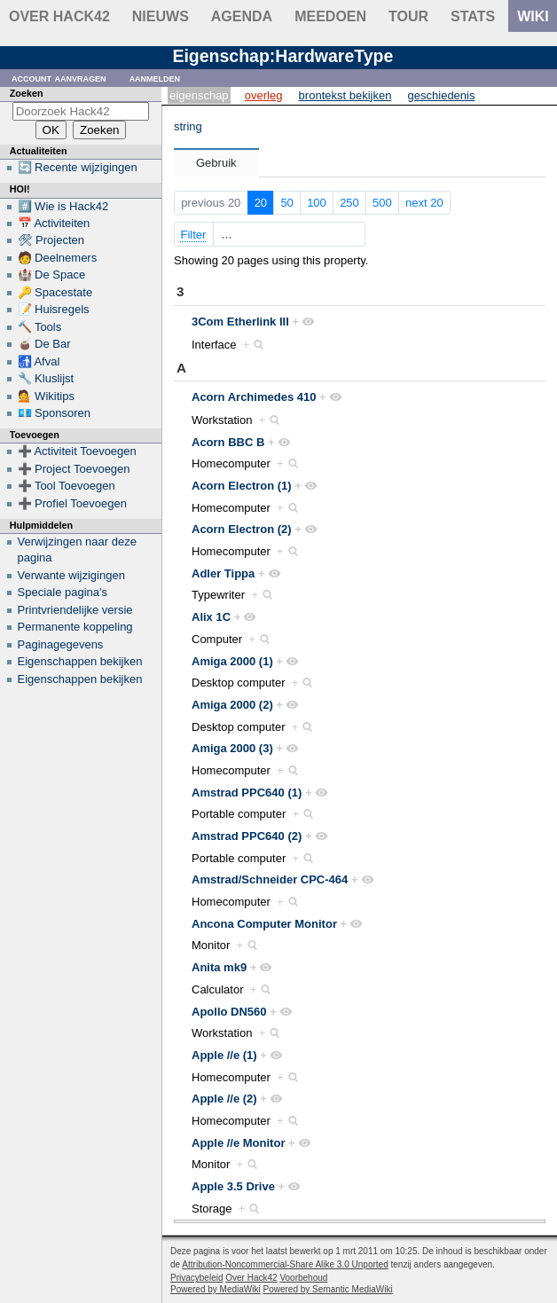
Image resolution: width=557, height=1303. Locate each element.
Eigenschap (199, 95)
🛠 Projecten (51, 240)
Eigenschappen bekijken (80, 661)
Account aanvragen (59, 77)
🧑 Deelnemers (58, 257)
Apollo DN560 (229, 1011)
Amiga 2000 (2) (232, 704)
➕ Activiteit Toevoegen (77, 451)
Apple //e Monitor (238, 1143)
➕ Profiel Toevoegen (72, 503)
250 (349, 202)
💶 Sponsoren (54, 413)
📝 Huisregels (54, 309)
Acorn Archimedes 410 (254, 397)
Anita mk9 (219, 967)
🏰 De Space (52, 274)
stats (473, 16)
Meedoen (330, 16)
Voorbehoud (303, 1278)
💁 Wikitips (46, 396)
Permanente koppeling (75, 626)
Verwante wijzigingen (71, 575)
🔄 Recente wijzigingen (77, 167)
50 (286, 202)
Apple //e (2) (224, 1098)
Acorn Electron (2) (242, 529)
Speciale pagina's (63, 592)
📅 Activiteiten (54, 223)
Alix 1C (211, 617)
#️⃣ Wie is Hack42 (63, 206)
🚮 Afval (39, 361)
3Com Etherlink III (240, 321)
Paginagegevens (61, 644)
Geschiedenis (441, 95)
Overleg (264, 95)
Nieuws (160, 16)
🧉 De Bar (44, 343)
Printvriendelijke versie (75, 609)
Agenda (241, 16)
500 (382, 202)
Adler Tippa (223, 573)
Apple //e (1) (224, 1055)
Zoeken (26, 93)
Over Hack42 (59, 16)
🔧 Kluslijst (46, 378)
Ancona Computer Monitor (264, 923)
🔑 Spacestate (55, 292)
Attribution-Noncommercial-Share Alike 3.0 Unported (285, 1264)
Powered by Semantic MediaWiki (328, 1289)
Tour (408, 16)
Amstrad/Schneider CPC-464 (270, 879)
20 (261, 202)
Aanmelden (155, 77)
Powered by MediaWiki (215, 1289)
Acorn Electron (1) (242, 485)
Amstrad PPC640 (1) (247, 792)
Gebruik (216, 162)
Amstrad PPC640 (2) (247, 836)
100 (316, 202)
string (188, 126)
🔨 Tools (40, 327)
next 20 (424, 202)
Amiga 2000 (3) (232, 748)
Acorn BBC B (228, 442)
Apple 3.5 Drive (233, 1186)
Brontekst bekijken (345, 95)
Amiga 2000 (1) (232, 661)
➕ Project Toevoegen (74, 468)
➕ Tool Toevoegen (66, 485)
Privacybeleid (196, 1278)
